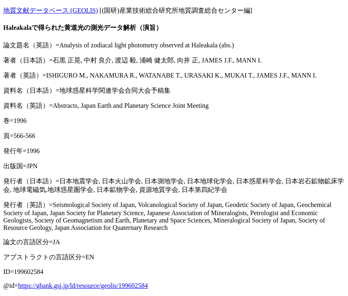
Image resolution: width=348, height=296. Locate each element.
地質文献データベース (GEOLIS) (50, 10)
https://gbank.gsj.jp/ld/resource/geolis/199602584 (83, 285)
